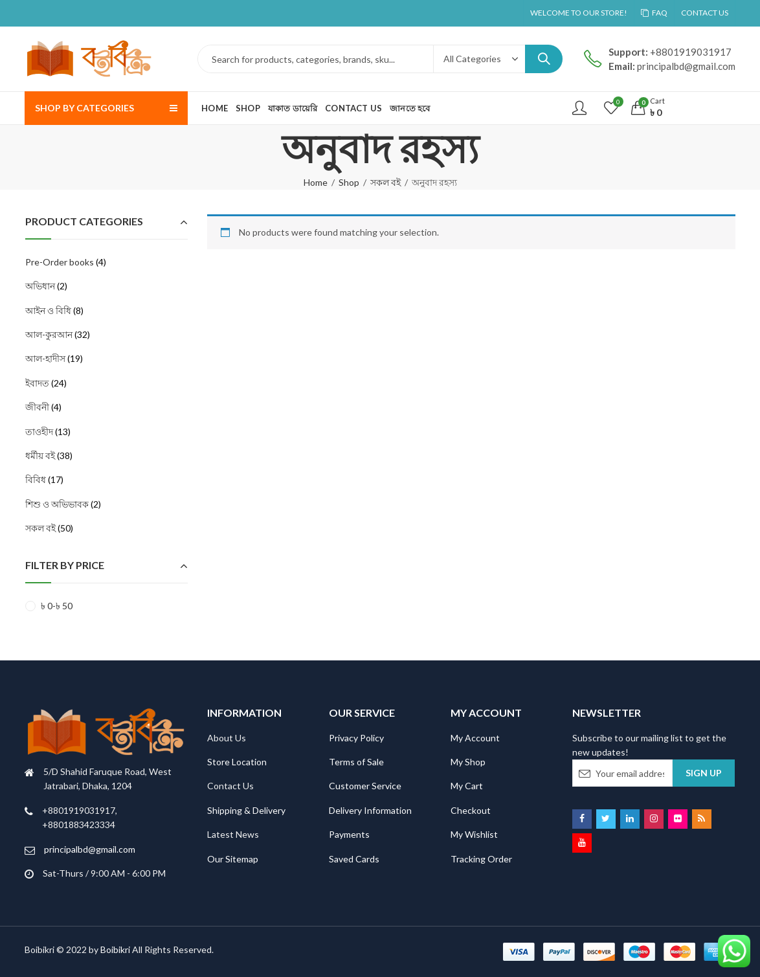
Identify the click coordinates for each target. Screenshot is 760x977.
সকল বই (385, 182)
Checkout (471, 810)
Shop (349, 182)
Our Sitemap (232, 858)
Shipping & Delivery (246, 810)
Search (544, 59)
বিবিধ (35, 479)
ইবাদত (37, 382)
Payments (349, 834)
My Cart (467, 785)
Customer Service (365, 785)
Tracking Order (481, 858)
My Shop (468, 761)
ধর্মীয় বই (40, 455)
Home (316, 182)
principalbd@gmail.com (89, 849)
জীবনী (37, 406)
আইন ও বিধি (48, 310)
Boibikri (116, 949)
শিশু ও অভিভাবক (57, 504)
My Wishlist (474, 834)
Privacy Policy (356, 737)
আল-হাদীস (45, 358)
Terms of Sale (356, 761)
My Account (475, 737)
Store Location (237, 761)
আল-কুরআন (49, 334)
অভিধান (40, 285)
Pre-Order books (59, 261)
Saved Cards (354, 858)
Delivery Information (370, 810)
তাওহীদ (39, 431)
